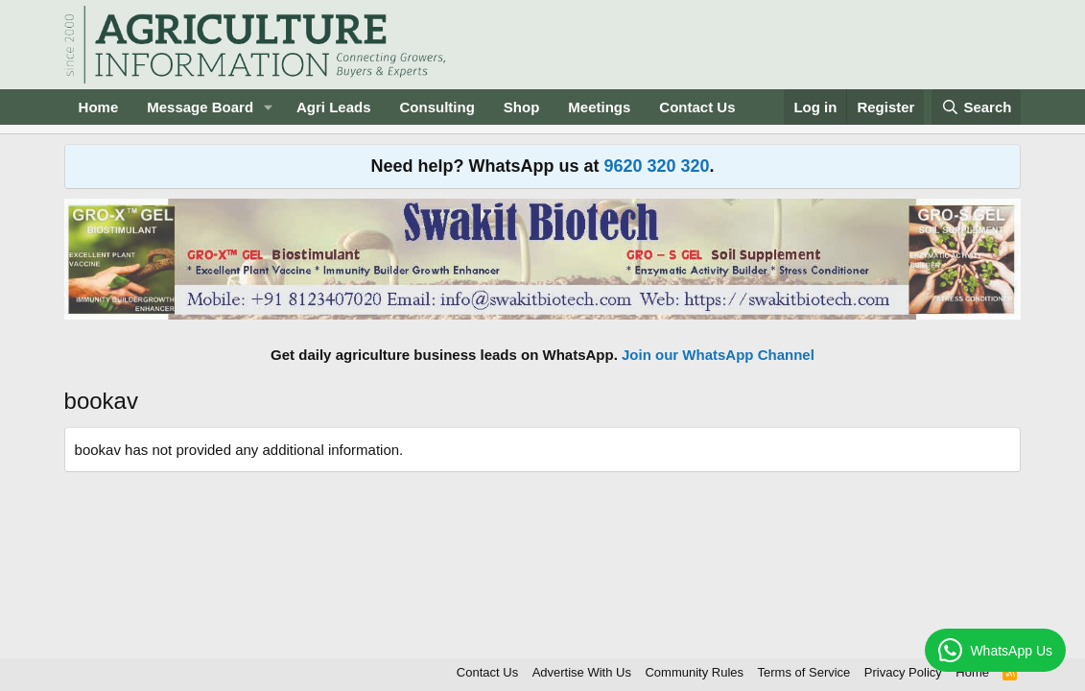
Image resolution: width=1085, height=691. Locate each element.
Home (99, 107)
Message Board (200, 107)
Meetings (599, 107)
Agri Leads (333, 107)
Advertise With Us (581, 672)
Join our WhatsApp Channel (718, 354)
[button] (268, 107)
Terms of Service (804, 672)
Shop (522, 107)
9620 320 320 (656, 166)
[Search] (977, 107)
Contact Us (697, 107)
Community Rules (694, 672)
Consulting (437, 107)
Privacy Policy (903, 672)
